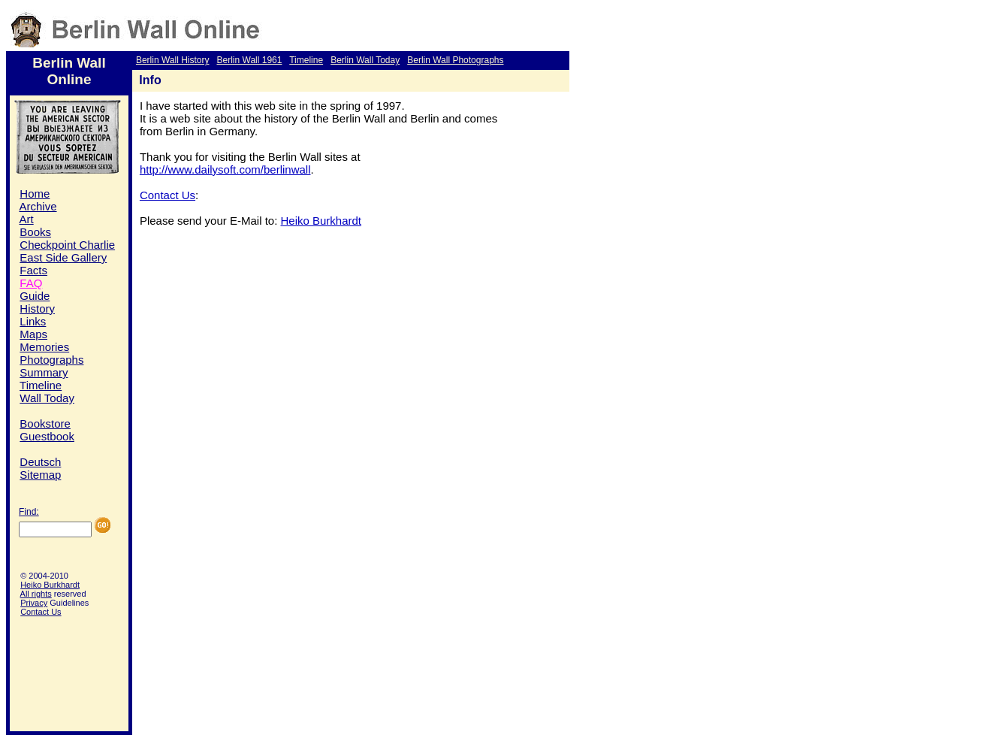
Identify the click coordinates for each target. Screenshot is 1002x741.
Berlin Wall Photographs (455, 60)
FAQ (31, 283)
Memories (44, 346)
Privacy (33, 602)
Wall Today (47, 398)
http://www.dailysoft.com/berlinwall (225, 169)
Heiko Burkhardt (50, 584)
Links (33, 321)
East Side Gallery (63, 257)
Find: (29, 512)
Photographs (51, 359)
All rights (36, 593)
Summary (44, 372)
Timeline (306, 60)
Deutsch (40, 461)
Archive (38, 206)
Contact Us (40, 611)
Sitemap (40, 474)
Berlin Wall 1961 (249, 60)
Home (35, 193)
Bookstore (45, 423)
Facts (33, 270)
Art (27, 219)
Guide (35, 295)
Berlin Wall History (173, 60)
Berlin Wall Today (365, 60)
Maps (33, 334)
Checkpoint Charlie (67, 244)
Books (35, 231)
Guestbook (47, 436)
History (37, 308)
